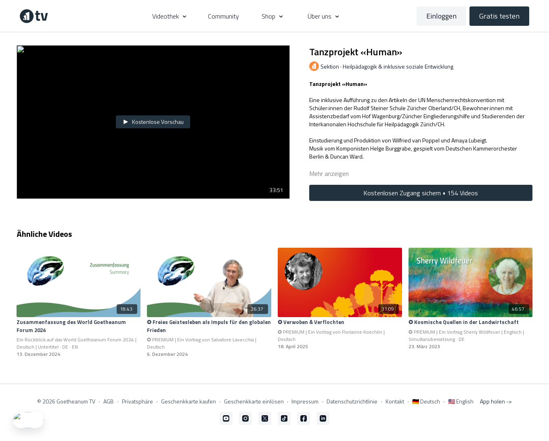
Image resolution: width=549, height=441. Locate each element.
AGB (108, 401)
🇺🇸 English (461, 401)
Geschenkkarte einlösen (254, 401)
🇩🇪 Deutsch (426, 401)
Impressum (305, 401)
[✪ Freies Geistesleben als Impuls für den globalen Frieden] (209, 326)
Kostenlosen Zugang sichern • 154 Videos (420, 193)
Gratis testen (499, 15)
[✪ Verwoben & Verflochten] (340, 322)
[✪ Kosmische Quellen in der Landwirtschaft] (471, 322)
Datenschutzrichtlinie (352, 401)
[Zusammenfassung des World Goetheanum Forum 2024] (79, 326)
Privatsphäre (137, 401)
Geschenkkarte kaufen (188, 401)
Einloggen (441, 15)
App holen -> (496, 401)
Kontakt (395, 401)
